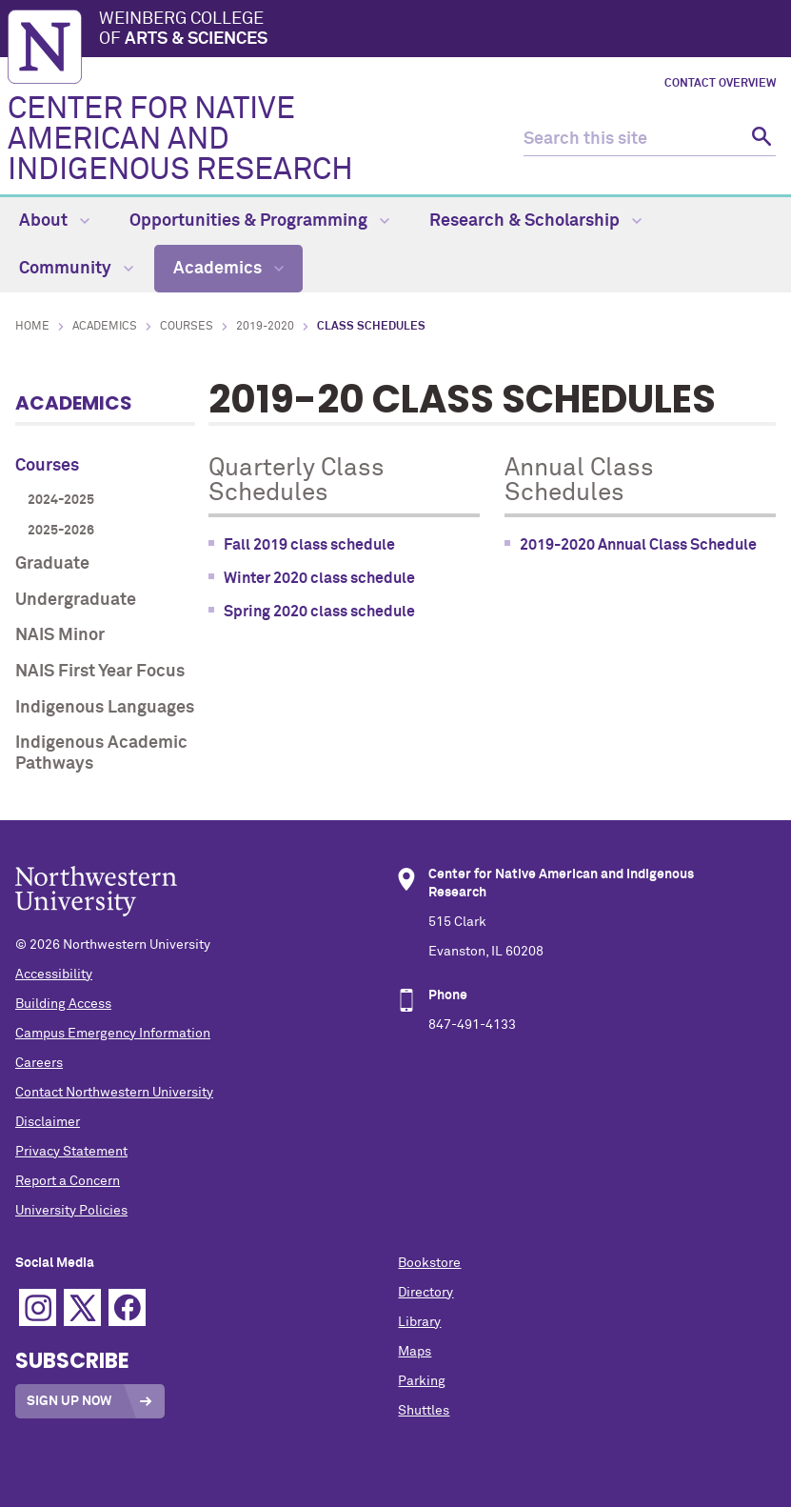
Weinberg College (441, 30)
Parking (421, 1381)
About (54, 221)
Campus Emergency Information (112, 1033)
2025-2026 (61, 530)
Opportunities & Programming (259, 221)
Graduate (52, 564)
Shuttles (423, 1410)
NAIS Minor (60, 635)
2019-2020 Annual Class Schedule (638, 545)
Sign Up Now (69, 1401)
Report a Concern (67, 1181)
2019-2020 (265, 326)
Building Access (63, 1004)
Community (76, 268)
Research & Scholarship (535, 221)
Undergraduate (75, 600)
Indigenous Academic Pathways (101, 753)
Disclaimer (47, 1122)
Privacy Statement (71, 1151)
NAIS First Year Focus (100, 671)
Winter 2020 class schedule (319, 578)
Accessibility (53, 974)
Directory (425, 1292)
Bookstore (429, 1263)
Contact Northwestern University (114, 1092)
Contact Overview (720, 84)
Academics (228, 268)
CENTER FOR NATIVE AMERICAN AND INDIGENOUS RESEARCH (180, 140)
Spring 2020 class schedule (319, 611)
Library (419, 1322)
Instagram (37, 1307)
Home (32, 326)
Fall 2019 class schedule (309, 545)
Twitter (82, 1307)
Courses (186, 326)
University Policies (71, 1210)
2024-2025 (61, 500)
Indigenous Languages (104, 707)
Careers (39, 1063)
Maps (414, 1351)
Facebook (127, 1307)
